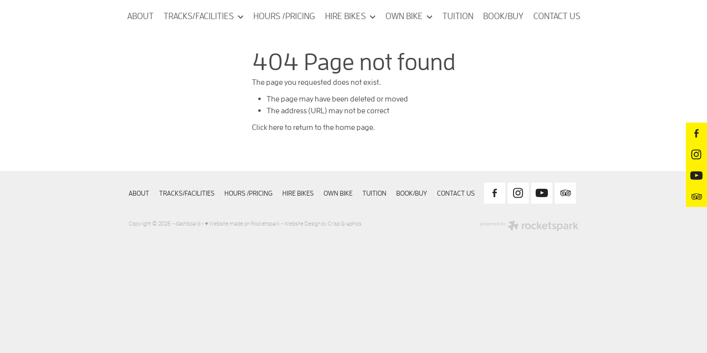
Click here (267, 127)
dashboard (187, 223)
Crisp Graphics (344, 223)
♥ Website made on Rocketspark (242, 223)
